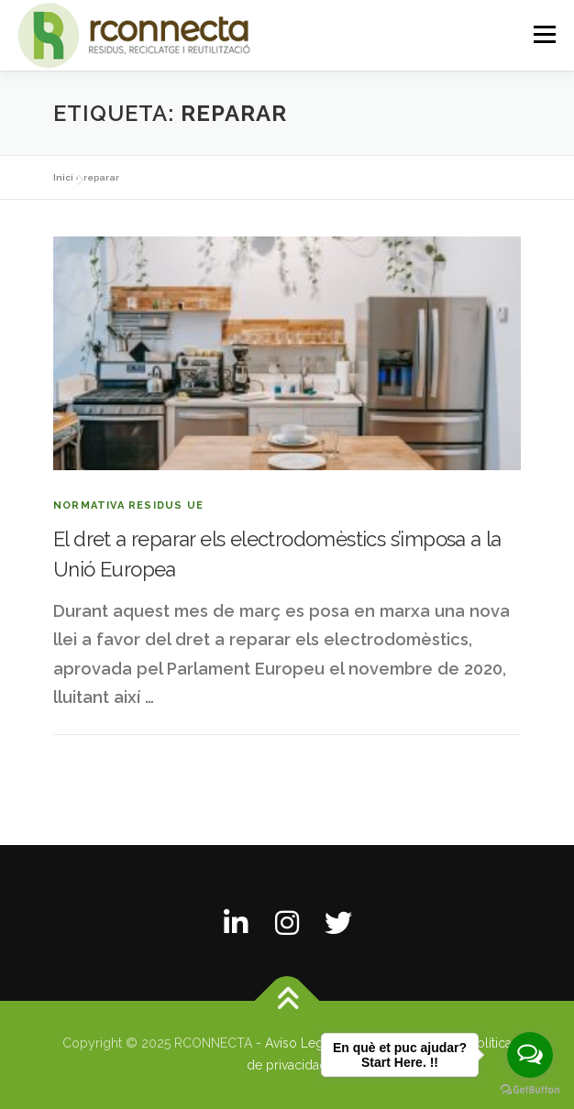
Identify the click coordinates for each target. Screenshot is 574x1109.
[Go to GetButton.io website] (530, 1090)
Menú (544, 34)
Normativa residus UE (128, 505)
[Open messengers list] (530, 1055)
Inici (63, 177)
